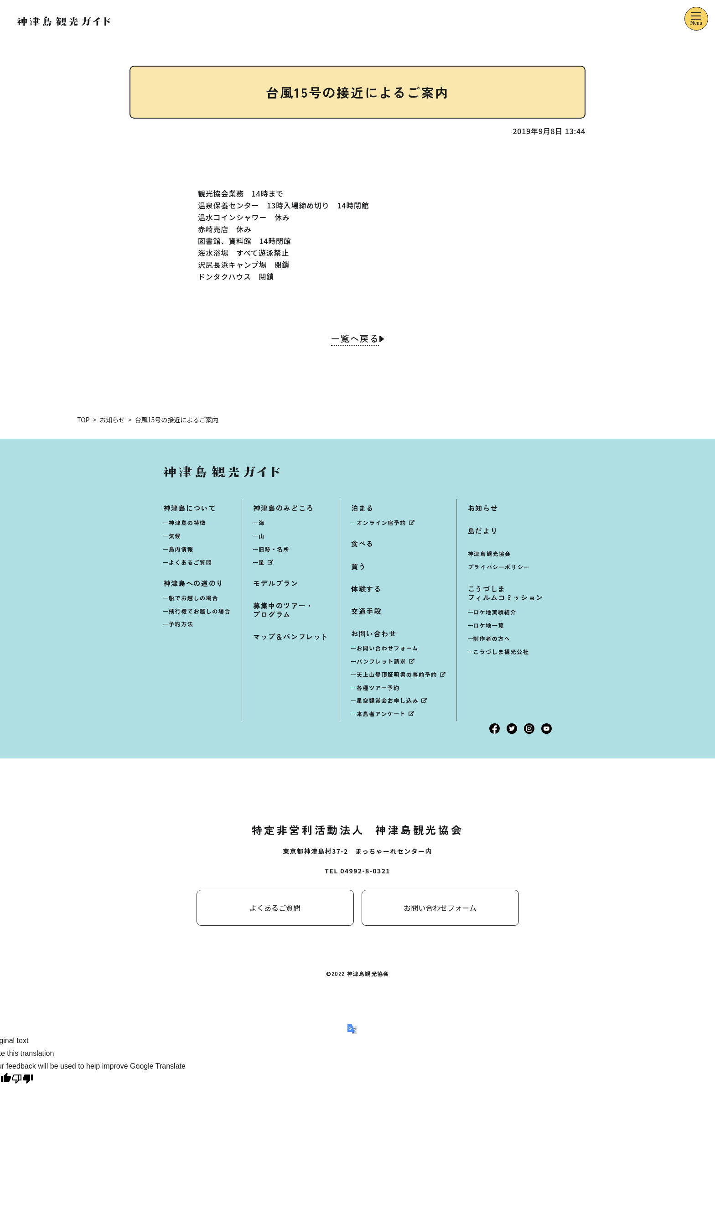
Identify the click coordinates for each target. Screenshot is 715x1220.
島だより (483, 530)
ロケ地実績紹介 (495, 612)
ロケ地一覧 (488, 625)
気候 (175, 536)
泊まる (362, 508)
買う (358, 566)
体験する (366, 588)
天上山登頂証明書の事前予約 (397, 674)
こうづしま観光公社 (501, 651)
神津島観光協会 (489, 553)
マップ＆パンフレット (291, 636)
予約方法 (181, 624)
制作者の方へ (492, 638)
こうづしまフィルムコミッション (506, 593)
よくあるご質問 (190, 562)
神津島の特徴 (187, 522)
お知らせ (483, 508)
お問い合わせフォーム (388, 648)
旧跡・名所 (274, 549)
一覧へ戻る (355, 339)
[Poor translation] (22, 1080)
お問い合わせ (374, 633)
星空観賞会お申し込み (388, 700)
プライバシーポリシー (499, 567)
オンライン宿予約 (381, 522)
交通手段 (366, 611)
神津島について (189, 508)
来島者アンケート (381, 713)
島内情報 (181, 549)
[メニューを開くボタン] (696, 19)
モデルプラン (276, 583)
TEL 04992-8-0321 (357, 870)
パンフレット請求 (381, 661)
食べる (362, 543)
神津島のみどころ (283, 508)
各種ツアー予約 (378, 687)
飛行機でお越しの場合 (200, 610)
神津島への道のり (193, 583)
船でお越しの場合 (193, 598)
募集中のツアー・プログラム (283, 610)
